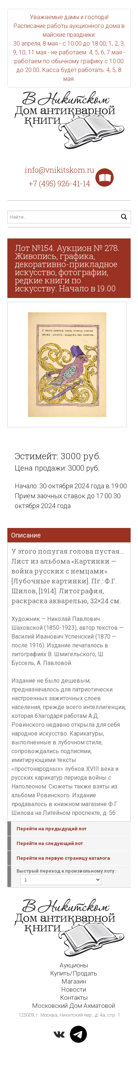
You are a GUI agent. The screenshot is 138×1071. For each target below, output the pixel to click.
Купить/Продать (73, 973)
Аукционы (74, 965)
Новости (73, 989)
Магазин (73, 981)
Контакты (74, 997)
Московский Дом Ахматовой (73, 1005)
